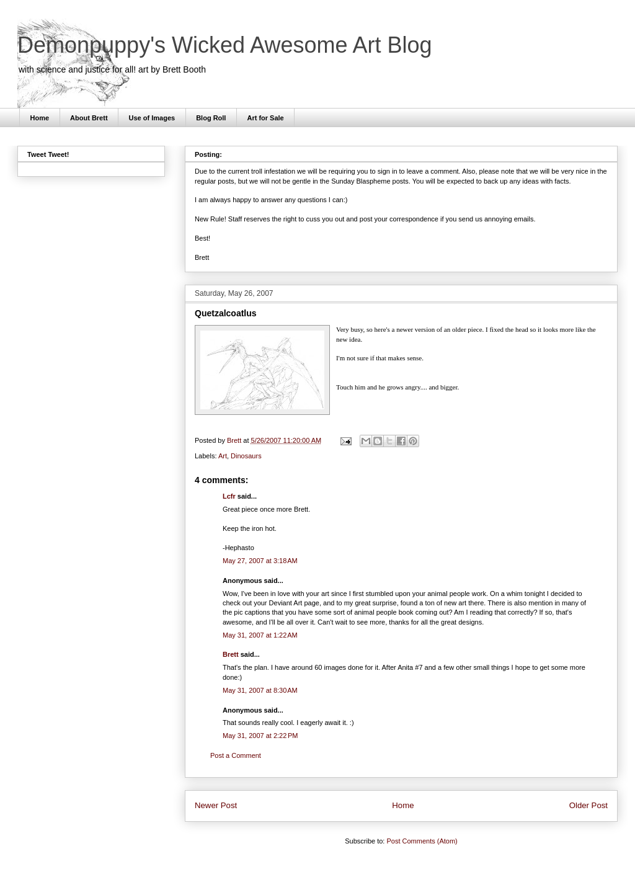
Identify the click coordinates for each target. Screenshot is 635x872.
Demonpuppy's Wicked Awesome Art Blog (224, 45)
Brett (231, 654)
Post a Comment (235, 755)
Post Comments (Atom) (421, 841)
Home (40, 118)
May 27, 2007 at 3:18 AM (260, 560)
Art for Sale (265, 118)
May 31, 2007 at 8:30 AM (260, 690)
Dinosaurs (246, 456)
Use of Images (152, 118)
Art (222, 456)
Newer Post (216, 805)
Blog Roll (211, 118)
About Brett (89, 118)
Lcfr (229, 496)
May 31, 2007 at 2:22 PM (260, 735)
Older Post (588, 805)
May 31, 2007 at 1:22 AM (260, 635)
